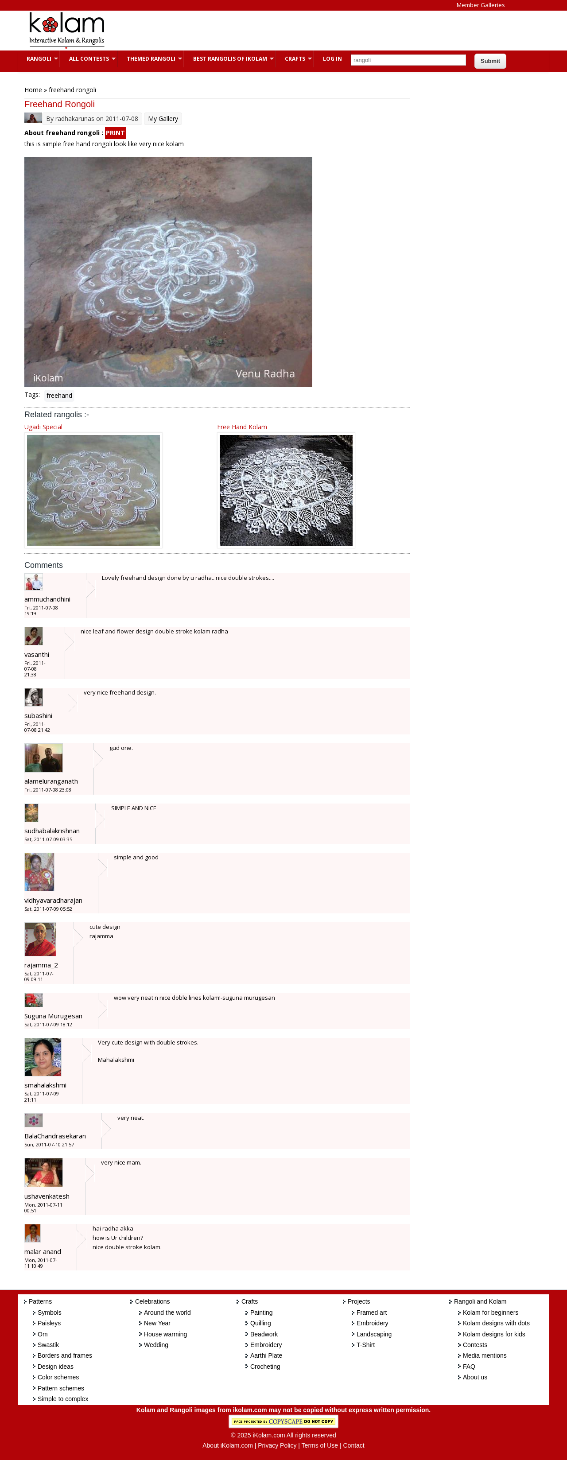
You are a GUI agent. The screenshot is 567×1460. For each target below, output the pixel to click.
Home (33, 89)
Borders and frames (65, 1355)
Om (43, 1334)
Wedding (156, 1344)
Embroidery (266, 1344)
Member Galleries (481, 5)
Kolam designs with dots (496, 1323)
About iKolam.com (227, 1445)
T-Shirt (366, 1344)
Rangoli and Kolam (480, 1301)
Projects (359, 1301)
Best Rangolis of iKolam (229, 58)
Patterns (40, 1301)
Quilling (260, 1323)
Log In (332, 58)
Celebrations (152, 1301)
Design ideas (56, 1366)
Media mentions (485, 1355)
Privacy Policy (277, 1445)
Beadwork (264, 1334)
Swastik (48, 1344)
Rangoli (38, 58)
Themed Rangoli (150, 58)
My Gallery (163, 118)
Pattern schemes (61, 1388)
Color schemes (58, 1377)
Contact (353, 1445)
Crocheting (265, 1366)
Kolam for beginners (490, 1312)
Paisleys (49, 1323)
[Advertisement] (276, 30)
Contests (475, 1344)
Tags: (32, 394)
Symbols (50, 1312)
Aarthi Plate (266, 1355)
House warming (165, 1334)
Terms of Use (320, 1445)
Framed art (372, 1312)
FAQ (469, 1366)
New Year (157, 1323)
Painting (261, 1312)
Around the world (167, 1312)
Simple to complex (63, 1398)
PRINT (115, 132)
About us (475, 1377)
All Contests (88, 58)
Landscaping (374, 1334)
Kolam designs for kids (494, 1334)
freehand (59, 395)
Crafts (294, 58)
